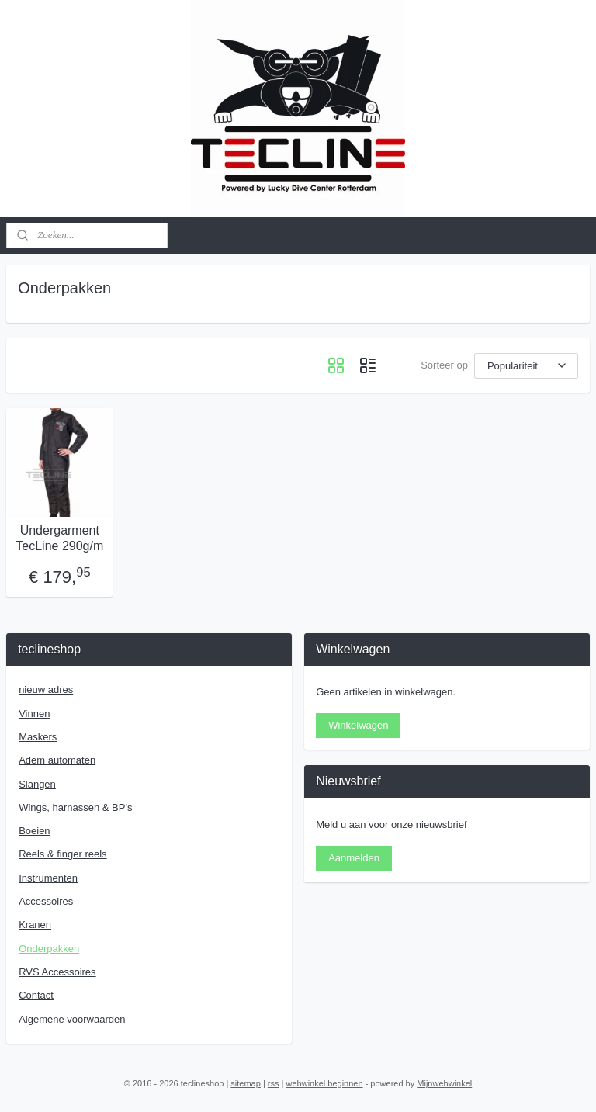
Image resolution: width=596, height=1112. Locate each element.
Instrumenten (48, 878)
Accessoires (46, 901)
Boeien (34, 831)
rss (273, 1083)
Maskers (38, 737)
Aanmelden (353, 858)
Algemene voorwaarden (72, 1019)
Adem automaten (57, 760)
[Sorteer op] (526, 366)
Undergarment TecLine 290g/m (59, 539)
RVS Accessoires (57, 972)
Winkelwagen (358, 725)
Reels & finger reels (62, 854)
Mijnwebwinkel (444, 1083)
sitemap (245, 1083)
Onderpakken (49, 948)
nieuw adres (46, 689)
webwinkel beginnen (324, 1083)
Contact (36, 995)
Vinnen (34, 713)
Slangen (37, 784)
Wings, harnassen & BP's (75, 807)
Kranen (35, 924)
